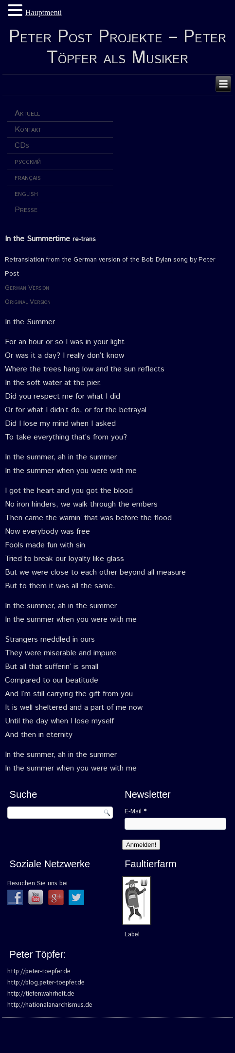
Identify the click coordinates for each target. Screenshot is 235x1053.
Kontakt (28, 129)
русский (28, 161)
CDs (22, 145)
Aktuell (27, 113)
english (26, 193)
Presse (26, 209)
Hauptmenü (43, 12)
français (28, 177)
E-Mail (135, 811)
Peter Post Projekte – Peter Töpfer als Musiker (117, 48)
